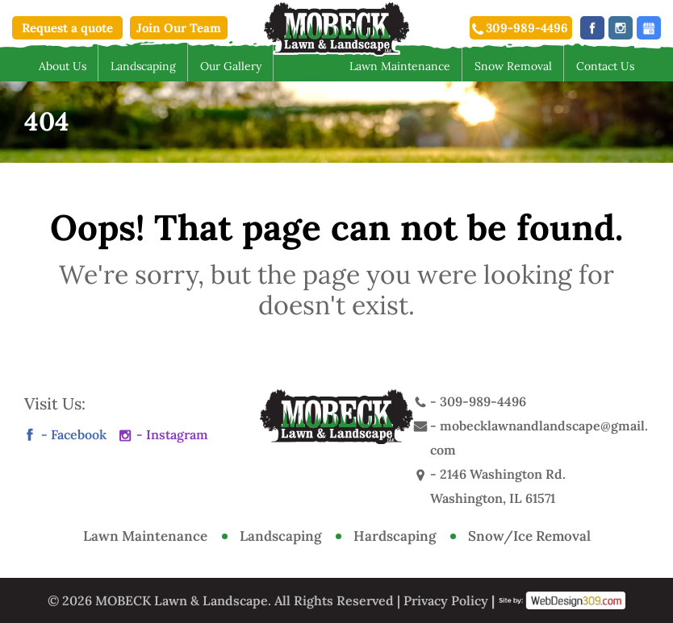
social (649, 27)
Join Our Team (178, 27)
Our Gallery (230, 66)
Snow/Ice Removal (529, 536)
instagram (620, 27)
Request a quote (67, 27)
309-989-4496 (527, 27)
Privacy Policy (445, 600)
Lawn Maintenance (399, 66)
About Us (62, 66)
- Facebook (74, 434)
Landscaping (143, 66)
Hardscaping (394, 536)
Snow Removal (513, 66)
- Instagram (172, 434)
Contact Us (605, 66)
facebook (592, 27)
